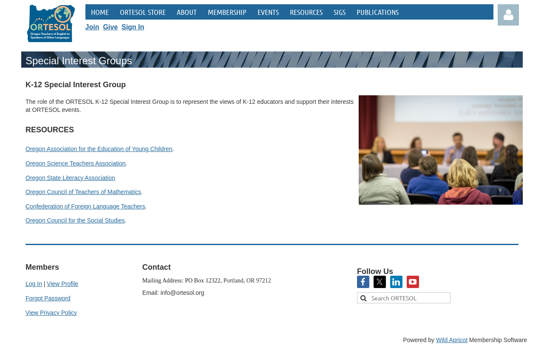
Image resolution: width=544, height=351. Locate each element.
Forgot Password (48, 298)
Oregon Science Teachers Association (76, 163)
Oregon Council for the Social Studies (75, 220)
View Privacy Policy (51, 312)
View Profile (62, 283)
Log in (508, 15)
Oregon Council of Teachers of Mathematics (83, 191)
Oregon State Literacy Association (70, 177)
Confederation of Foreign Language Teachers (85, 206)
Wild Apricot (452, 340)
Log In (34, 283)
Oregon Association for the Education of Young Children (99, 149)
